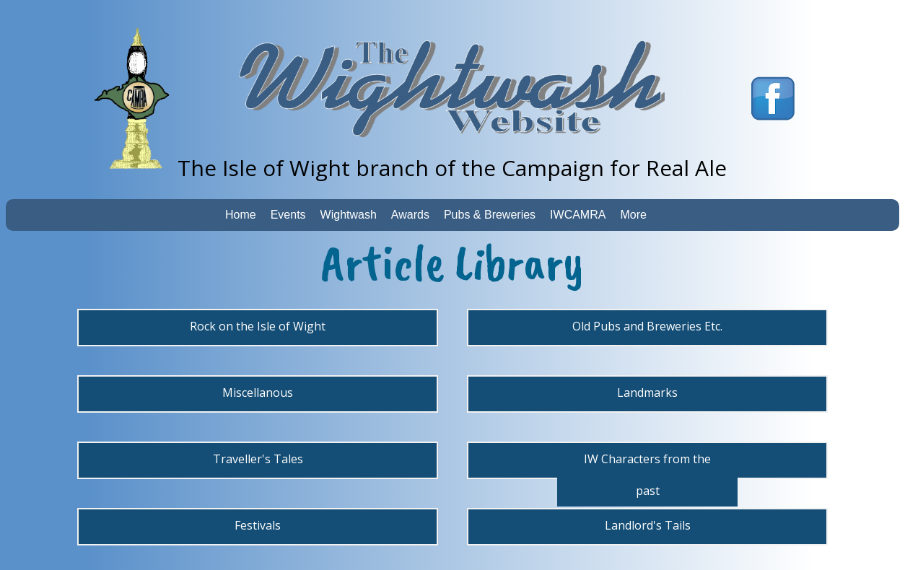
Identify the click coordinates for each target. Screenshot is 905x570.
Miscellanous (257, 392)
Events (288, 215)
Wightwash (348, 215)
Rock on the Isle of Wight (257, 326)
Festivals (258, 525)
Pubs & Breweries (489, 215)
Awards (410, 215)
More (633, 215)
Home (240, 215)
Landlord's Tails (648, 525)
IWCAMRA (577, 215)
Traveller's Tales (258, 459)
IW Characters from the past (647, 475)
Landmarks (647, 392)
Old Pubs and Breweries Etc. (647, 326)
